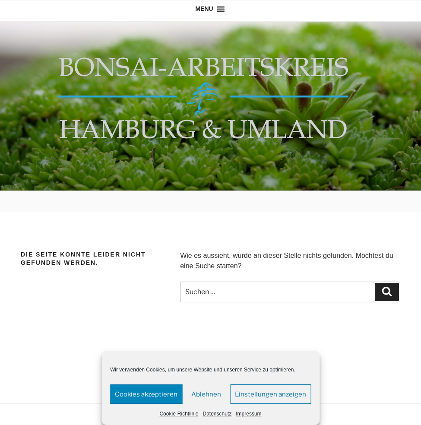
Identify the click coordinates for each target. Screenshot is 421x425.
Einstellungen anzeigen (270, 394)
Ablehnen (206, 394)
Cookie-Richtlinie (178, 414)
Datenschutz (217, 414)
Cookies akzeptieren (146, 394)
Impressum (248, 414)
